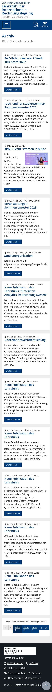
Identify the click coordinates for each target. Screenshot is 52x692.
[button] (44, 25)
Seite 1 (17, 629)
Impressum (33, 678)
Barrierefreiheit (15, 673)
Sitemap (34, 673)
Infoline (32, 663)
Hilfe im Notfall (15, 668)
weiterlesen (13, 89)
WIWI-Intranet (13, 663)
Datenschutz (13, 678)
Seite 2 (26, 629)
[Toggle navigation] (6, 25)
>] (46, 627)
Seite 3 (34, 629)
